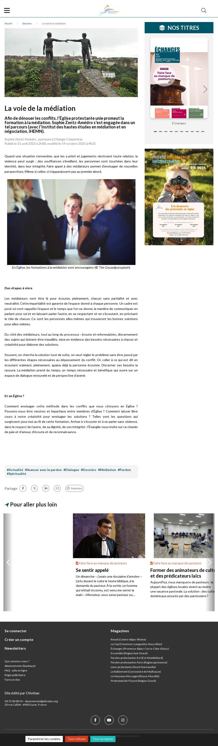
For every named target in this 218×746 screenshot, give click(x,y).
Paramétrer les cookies (44, 739)
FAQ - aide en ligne (16, 670)
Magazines (120, 631)
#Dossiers (88, 470)
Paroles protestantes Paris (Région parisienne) (139, 662)
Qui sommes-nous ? (17, 661)
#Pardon (124, 470)
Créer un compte (19, 639)
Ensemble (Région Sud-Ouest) (129, 653)
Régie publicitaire (15, 675)
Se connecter (16, 631)
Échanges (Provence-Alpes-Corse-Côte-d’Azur (139, 648)
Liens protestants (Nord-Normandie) (133, 667)
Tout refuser (76, 739)
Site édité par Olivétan (22, 693)
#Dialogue (71, 470)
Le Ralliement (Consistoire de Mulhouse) (136, 671)
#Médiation (107, 470)
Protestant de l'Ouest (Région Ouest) (133, 680)
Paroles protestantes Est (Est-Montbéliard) (137, 658)
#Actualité (15, 470)
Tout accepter (103, 739)
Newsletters (15, 648)
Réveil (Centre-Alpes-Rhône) (128, 639)
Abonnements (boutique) (20, 666)
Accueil (8, 23)
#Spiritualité (16, 474)
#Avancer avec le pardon (43, 470)
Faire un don (12, 679)
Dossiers (27, 23)
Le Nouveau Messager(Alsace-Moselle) (135, 676)
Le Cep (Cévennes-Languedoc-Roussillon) (136, 644)
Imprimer (76, 488)
